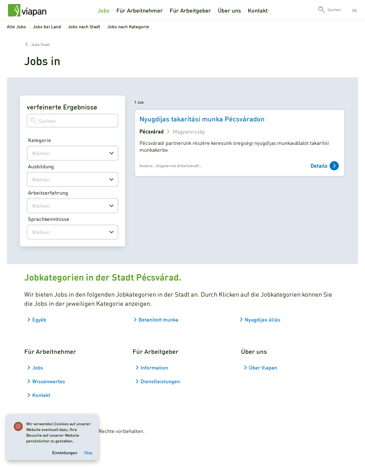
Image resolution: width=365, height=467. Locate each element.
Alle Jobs (16, 26)
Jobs (104, 10)
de (354, 10)
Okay (88, 452)
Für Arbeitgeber (190, 10)
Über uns (229, 10)
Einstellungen (64, 452)
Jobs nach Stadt (84, 26)
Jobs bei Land (47, 26)
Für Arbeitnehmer (139, 10)
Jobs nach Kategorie (128, 26)
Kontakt (258, 10)
